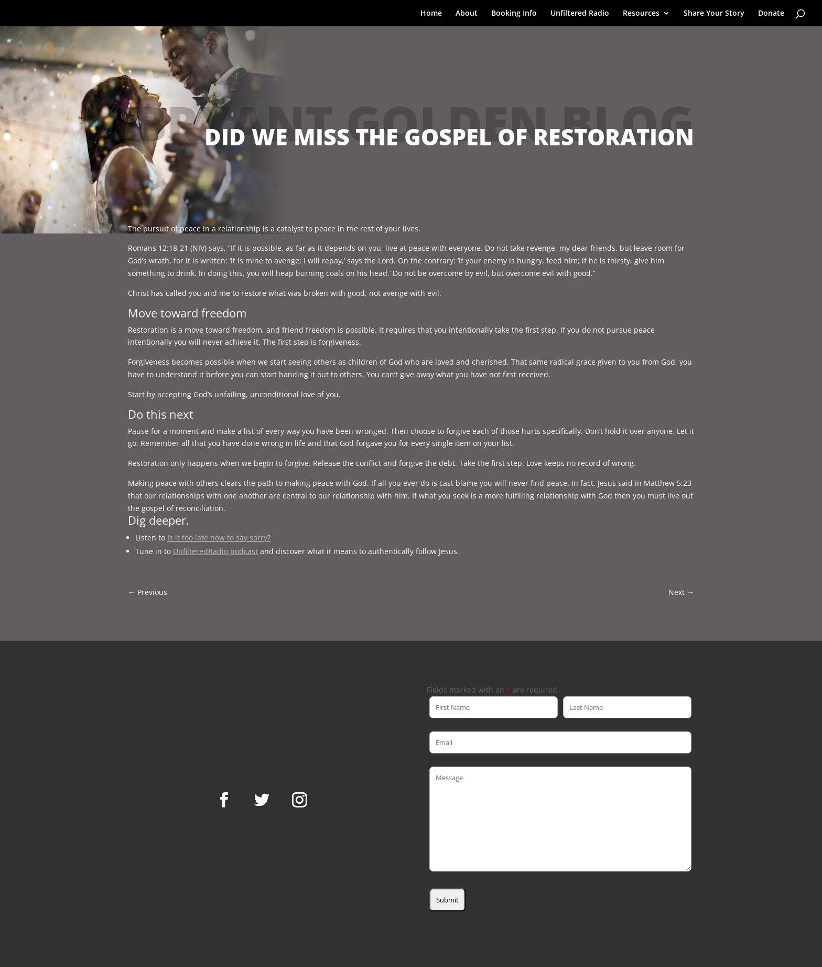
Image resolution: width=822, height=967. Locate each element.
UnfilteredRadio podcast (215, 551)
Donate (771, 13)
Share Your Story (714, 13)
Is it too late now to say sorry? (219, 538)
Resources (641, 13)
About (467, 13)
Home (431, 13)
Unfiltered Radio (579, 13)
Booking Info (514, 13)
